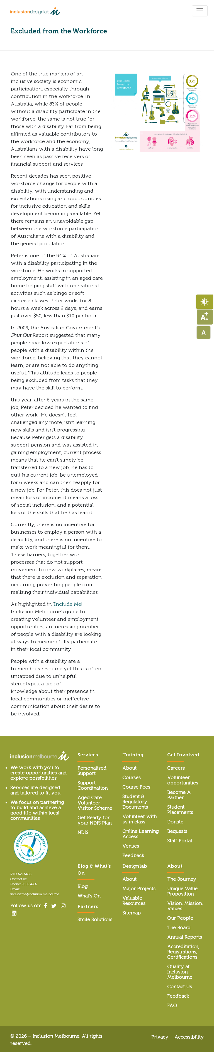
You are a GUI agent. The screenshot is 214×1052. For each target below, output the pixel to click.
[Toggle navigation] (200, 10)
